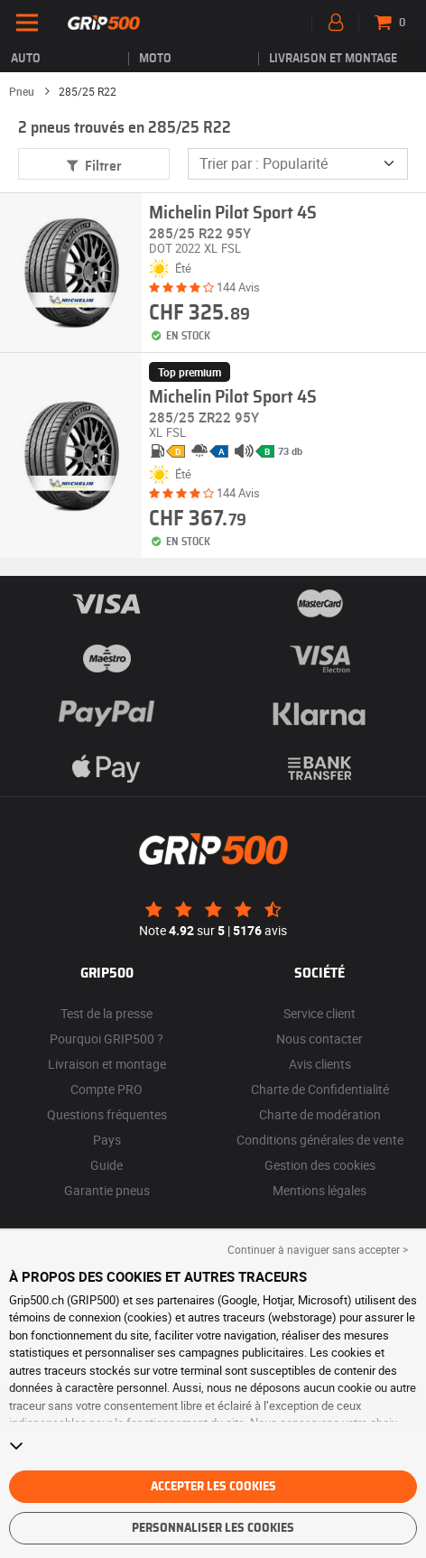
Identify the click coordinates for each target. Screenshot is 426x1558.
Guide (106, 1164)
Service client (319, 1013)
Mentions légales (319, 1190)
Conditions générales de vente (319, 1139)
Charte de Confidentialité (320, 1089)
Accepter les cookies (213, 1486)
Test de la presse (106, 1013)
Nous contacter (319, 1038)
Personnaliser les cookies (213, 1528)
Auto (26, 58)
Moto (155, 58)
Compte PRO (106, 1089)
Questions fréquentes (107, 1114)
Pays (107, 1139)
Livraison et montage (333, 58)
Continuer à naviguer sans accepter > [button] (317, 1249)
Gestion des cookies (319, 1164)
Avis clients (320, 1063)
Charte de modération (320, 1114)
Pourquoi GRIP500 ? (106, 1038)
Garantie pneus (107, 1190)
